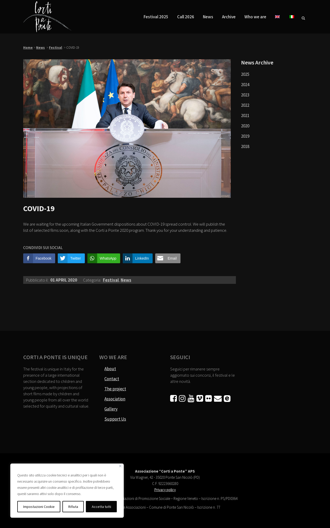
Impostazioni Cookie (39, 506)
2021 (245, 115)
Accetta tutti (101, 506)
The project (115, 389)
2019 (245, 136)
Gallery (111, 409)
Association (114, 399)
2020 (245, 126)
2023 (245, 95)
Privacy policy (165, 489)
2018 (245, 146)
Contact (111, 379)
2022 (245, 105)
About (110, 369)
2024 (245, 84)
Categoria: (92, 280)
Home (28, 47)
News (40, 47)
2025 (245, 74)
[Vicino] (120, 466)
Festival (55, 47)
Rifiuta (73, 506)
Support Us (115, 419)
